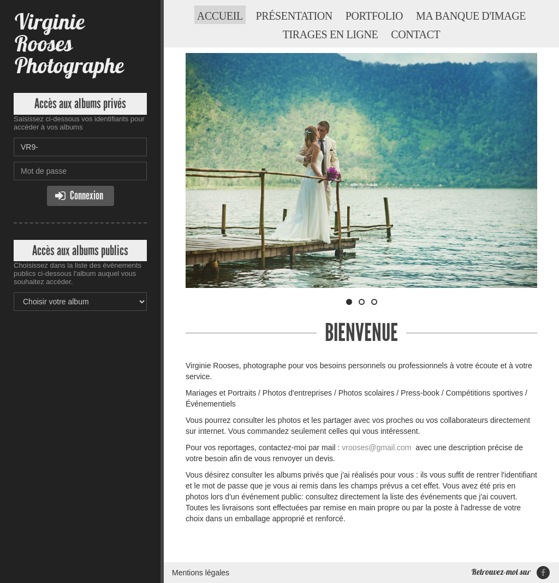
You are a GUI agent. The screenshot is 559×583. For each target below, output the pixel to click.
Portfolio (374, 16)
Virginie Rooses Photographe (68, 43)
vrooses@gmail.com (376, 447)
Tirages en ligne (330, 34)
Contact (415, 34)
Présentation (294, 16)
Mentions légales (200, 572)
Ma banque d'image (471, 16)
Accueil (220, 16)
